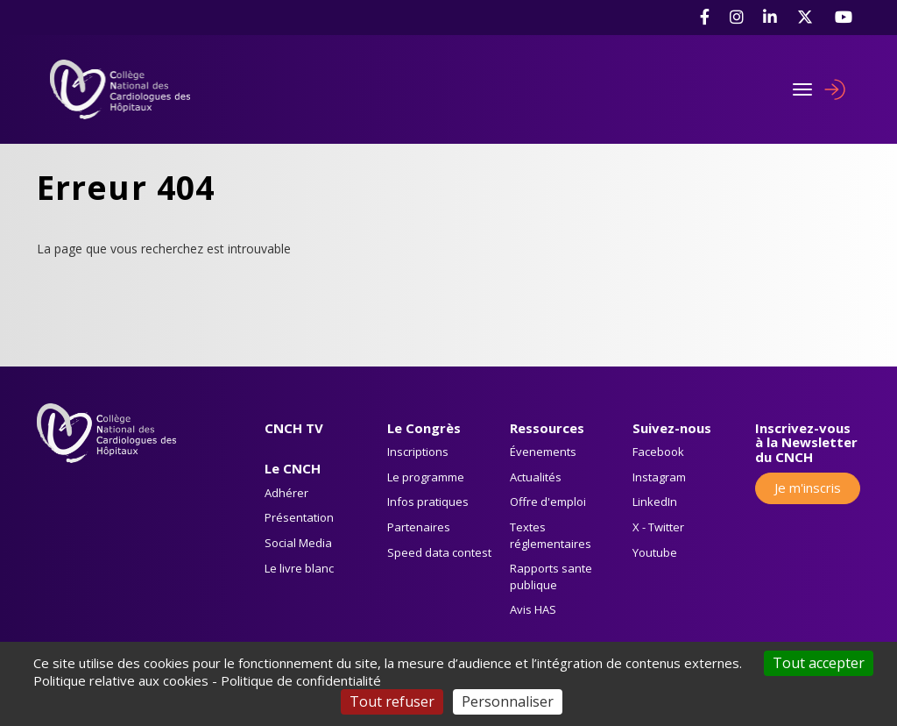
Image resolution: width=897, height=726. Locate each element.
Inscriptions (417, 451)
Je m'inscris (807, 487)
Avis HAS (533, 609)
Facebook (658, 451)
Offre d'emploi (548, 501)
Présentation (299, 517)
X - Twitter (658, 527)
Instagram (659, 477)
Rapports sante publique (551, 576)
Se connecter (835, 89)
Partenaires (418, 527)
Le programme (425, 477)
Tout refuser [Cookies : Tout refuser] (392, 701)
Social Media (298, 543)
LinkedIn (654, 501)
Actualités (536, 477)
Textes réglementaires (550, 535)
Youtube (654, 552)
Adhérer (286, 493)
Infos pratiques (428, 501)
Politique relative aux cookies (120, 680)
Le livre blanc (299, 568)
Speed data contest (439, 552)
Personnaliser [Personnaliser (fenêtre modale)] (508, 701)
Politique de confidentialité (301, 680)
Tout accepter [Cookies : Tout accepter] (819, 663)
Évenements (543, 451)
